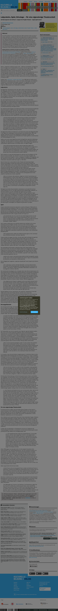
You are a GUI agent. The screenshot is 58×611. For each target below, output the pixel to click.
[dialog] (29, 305)
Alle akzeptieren (34, 311)
